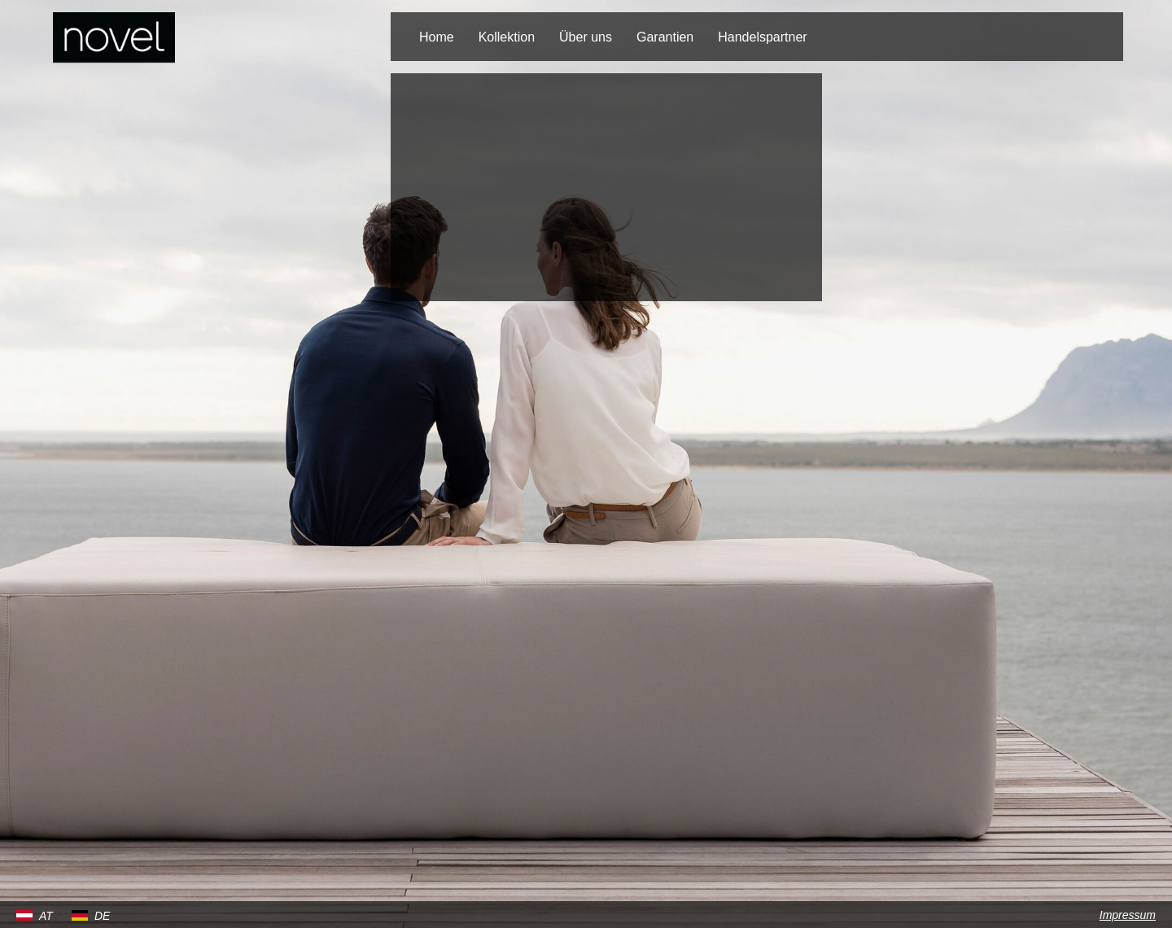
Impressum (1128, 914)
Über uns (585, 37)
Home (436, 37)
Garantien (664, 37)
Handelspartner (762, 37)
